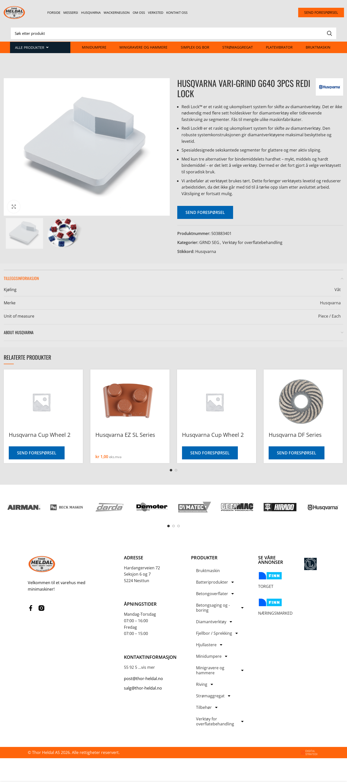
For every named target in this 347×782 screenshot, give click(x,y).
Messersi (70, 12)
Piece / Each (329, 316)
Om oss (139, 12)
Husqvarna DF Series (295, 434)
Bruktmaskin (318, 47)
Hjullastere (209, 644)
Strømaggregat (237, 47)
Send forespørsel (205, 212)
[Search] (173, 33)
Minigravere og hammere (143, 47)
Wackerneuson (117, 12)
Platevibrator (279, 47)
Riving (205, 684)
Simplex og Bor (195, 47)
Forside (53, 12)
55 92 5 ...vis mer (139, 667)
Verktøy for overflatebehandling (252, 242)
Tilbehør (207, 707)
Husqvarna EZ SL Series (125, 434)
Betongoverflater (215, 593)
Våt (337, 289)
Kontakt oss (177, 12)
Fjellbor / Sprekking (217, 633)
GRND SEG (209, 242)
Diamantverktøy (214, 621)
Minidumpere (94, 47)
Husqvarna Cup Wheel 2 (40, 434)
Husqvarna (91, 12)
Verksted (155, 12)
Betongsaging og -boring (220, 607)
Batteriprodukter (215, 582)
